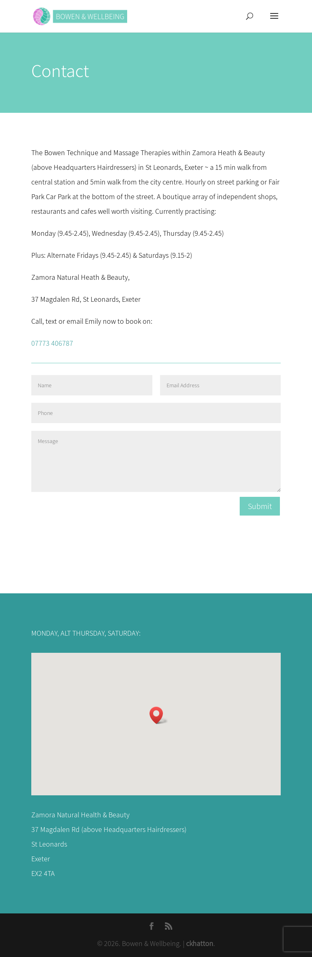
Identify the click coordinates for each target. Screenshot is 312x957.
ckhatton (199, 943)
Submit (260, 506)
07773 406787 (52, 343)
